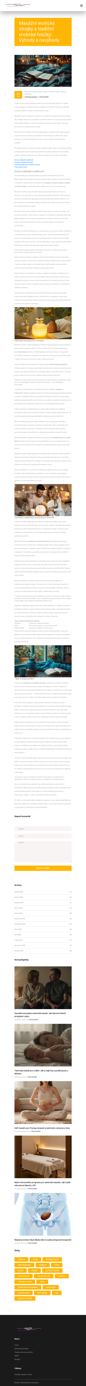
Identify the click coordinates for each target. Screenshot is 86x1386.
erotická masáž (52, 1259)
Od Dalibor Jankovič (20, 1019)
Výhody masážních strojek (23, 162)
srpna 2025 (43, 940)
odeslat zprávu (43, 868)
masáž (20, 1270)
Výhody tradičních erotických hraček (27, 165)
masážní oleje (23, 1293)
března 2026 (43, 902)
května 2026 (43, 892)
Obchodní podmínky (21, 1349)
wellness (42, 1265)
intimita (34, 1270)
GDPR (16, 1356)
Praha (35, 1259)
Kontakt (17, 1359)
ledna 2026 (43, 913)
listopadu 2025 (43, 924)
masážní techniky (25, 1298)
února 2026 (43, 908)
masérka (61, 1276)
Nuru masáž (42, 1293)
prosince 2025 (43, 919)
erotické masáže (52, 1270)
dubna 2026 (43, 897)
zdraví (42, 1282)
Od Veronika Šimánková (21, 1131)
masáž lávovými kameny (28, 1287)
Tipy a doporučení (20, 167)
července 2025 (43, 945)
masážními (22, 107)
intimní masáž (23, 1276)
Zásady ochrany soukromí (23, 1352)
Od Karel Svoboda (20, 1077)
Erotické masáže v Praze (23, 1374)
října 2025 (43, 929)
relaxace (21, 1259)
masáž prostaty (43, 1276)
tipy (56, 1293)
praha (56, 1265)
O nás (16, 1345)
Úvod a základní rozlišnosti (23, 160)
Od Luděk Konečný (20, 1189)
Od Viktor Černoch (20, 1243)
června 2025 (43, 951)
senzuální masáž (25, 1282)
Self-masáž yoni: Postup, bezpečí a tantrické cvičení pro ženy (42, 1128)
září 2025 (43, 935)
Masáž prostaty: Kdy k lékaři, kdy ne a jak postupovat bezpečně (42, 1240)
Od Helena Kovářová (31, 97)
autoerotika (50, 1287)
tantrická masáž (24, 1265)
